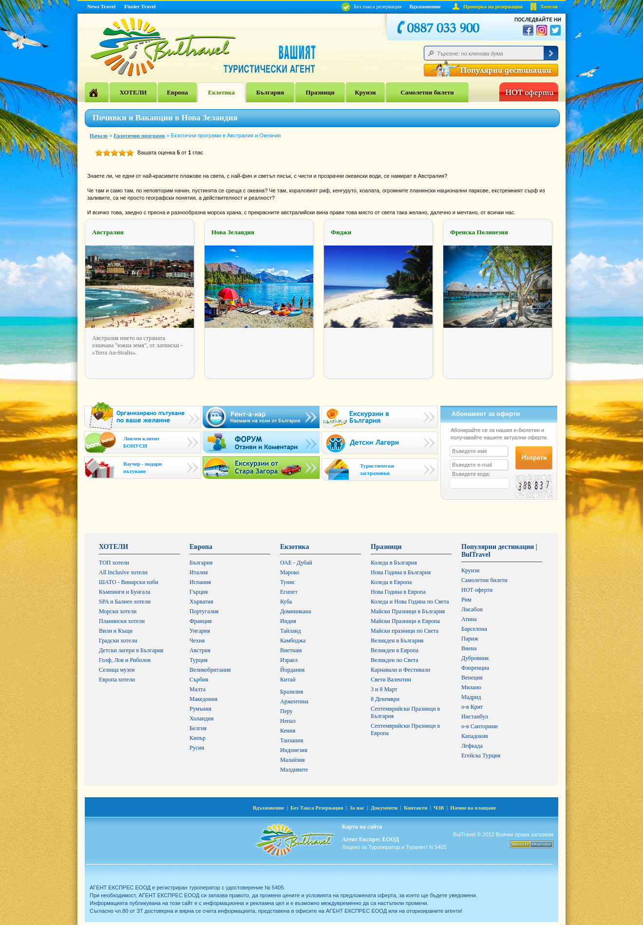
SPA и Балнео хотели (125, 601)
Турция (198, 660)
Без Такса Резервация (316, 808)
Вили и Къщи (115, 630)
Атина (468, 619)
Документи (384, 808)
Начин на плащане (473, 808)
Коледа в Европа (391, 582)
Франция (200, 621)
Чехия (197, 640)
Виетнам (291, 650)
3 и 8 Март (384, 689)
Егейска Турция (480, 755)
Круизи (365, 92)
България (270, 92)
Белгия (198, 728)
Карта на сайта (362, 826)
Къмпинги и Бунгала (125, 591)
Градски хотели (118, 640)
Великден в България (397, 640)
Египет (289, 591)
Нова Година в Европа (398, 591)
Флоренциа (475, 667)
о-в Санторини (479, 726)
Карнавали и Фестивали (400, 669)
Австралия (108, 232)
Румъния (200, 708)
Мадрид (471, 697)
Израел (289, 660)
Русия (196, 747)
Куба (286, 601)
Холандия (201, 718)
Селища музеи (117, 669)
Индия (288, 621)
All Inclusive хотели (123, 572)
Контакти (415, 808)
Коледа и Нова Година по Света (410, 601)
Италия (198, 572)
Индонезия (293, 750)
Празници (320, 92)
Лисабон (472, 609)
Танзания (291, 740)
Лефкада (472, 745)
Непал (288, 720)
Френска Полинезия (479, 232)
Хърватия (201, 601)
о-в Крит (472, 706)
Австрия (199, 650)
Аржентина (294, 701)
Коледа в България (394, 562)
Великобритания (210, 669)
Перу (286, 711)
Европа (177, 92)
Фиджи (341, 232)
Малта (197, 689)
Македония (203, 699)
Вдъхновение (425, 6)
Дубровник (475, 658)
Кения (287, 730)
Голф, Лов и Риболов (125, 660)
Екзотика (221, 92)
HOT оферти (476, 589)
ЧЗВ (439, 808)
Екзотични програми (139, 135)
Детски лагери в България (131, 650)
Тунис (287, 582)
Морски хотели (117, 611)
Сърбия (198, 679)
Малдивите (294, 769)
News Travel (101, 6)
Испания (200, 582)
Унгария (199, 630)
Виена (469, 648)
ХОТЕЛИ (133, 92)
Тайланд (290, 630)
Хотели (549, 6)
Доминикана (295, 611)
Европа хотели (117, 679)
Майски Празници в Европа (405, 621)
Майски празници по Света (404, 630)
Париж (469, 638)
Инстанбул (474, 716)
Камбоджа (292, 640)
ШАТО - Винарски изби (128, 582)
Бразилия (291, 691)
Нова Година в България (401, 572)
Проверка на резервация (493, 6)
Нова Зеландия (232, 232)
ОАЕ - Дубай (296, 562)
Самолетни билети (427, 92)
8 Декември (385, 699)
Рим (466, 599)
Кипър (197, 738)
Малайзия (292, 759)
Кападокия (474, 736)
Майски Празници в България (408, 611)
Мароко (289, 572)
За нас (356, 808)
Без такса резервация (371, 6)
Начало (99, 135)
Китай (288, 679)
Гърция (198, 591)
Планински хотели (122, 621)
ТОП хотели (114, 562)
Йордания (292, 669)
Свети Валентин (391, 679)
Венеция (471, 677)
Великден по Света (394, 660)
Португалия (204, 611)
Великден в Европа (394, 650)
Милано (471, 687)
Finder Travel (139, 6)
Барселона (474, 628)
